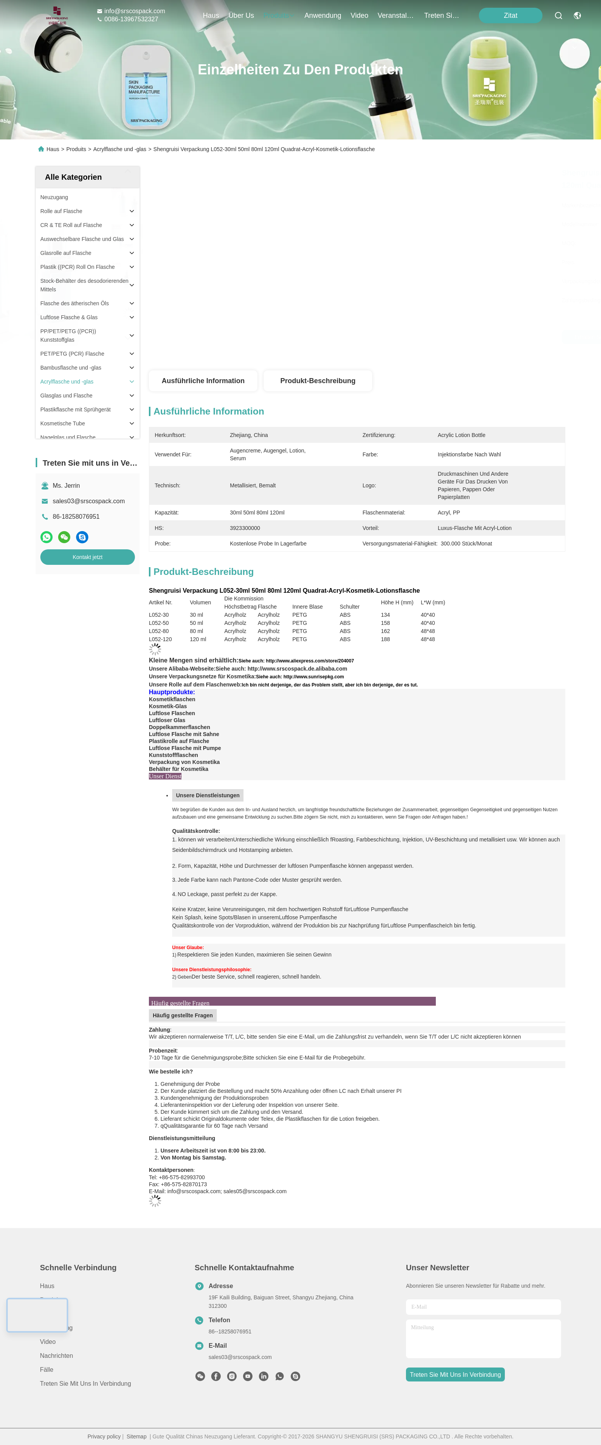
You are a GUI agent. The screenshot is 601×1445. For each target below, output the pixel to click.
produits (279, 15)
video (359, 15)
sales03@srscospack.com (89, 501)
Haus (211, 15)
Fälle (47, 1369)
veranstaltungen (396, 15)
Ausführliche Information (203, 381)
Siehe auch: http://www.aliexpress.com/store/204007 (296, 661)
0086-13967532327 (127, 19)
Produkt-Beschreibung (318, 381)
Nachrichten (56, 1355)
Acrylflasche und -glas (119, 149)
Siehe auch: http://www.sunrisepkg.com (300, 676)
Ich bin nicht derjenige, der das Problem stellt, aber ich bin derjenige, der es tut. (330, 685)
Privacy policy (104, 1436)
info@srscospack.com (131, 11)
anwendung (322, 15)
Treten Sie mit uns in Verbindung (85, 1383)
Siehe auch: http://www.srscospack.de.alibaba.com (281, 669)
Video (48, 1341)
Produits (76, 149)
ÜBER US (53, 1314)
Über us (241, 15)
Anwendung (56, 1328)
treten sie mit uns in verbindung (442, 15)
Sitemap (137, 1436)
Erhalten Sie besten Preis (429, 337)
